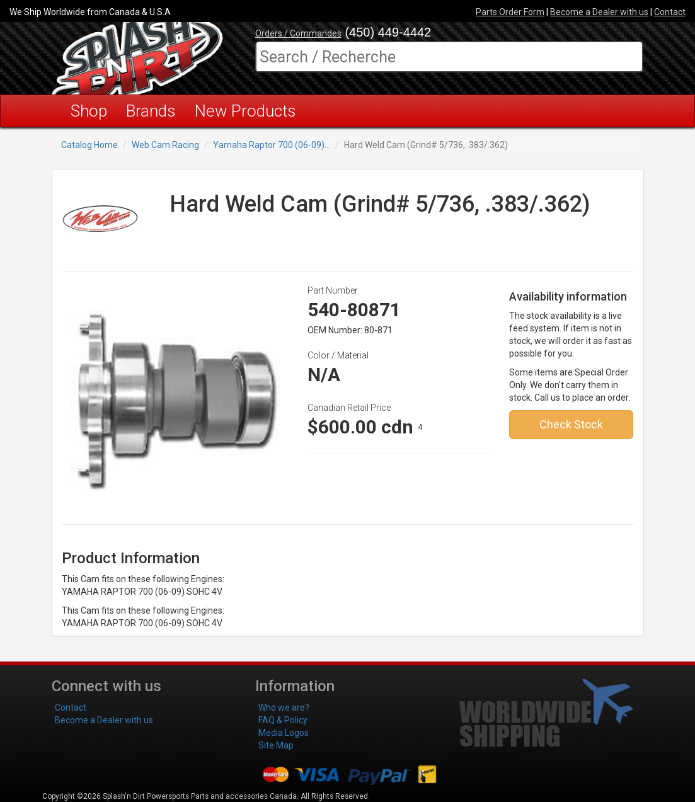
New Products (245, 110)
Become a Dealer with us (599, 12)
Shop (89, 110)
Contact (670, 12)
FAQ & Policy (282, 720)
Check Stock (571, 424)
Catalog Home (89, 145)
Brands (151, 110)
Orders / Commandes (298, 33)
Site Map (276, 745)
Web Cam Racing (165, 145)
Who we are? (283, 707)
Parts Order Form (510, 12)
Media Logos (283, 733)
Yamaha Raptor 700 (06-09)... (271, 145)
